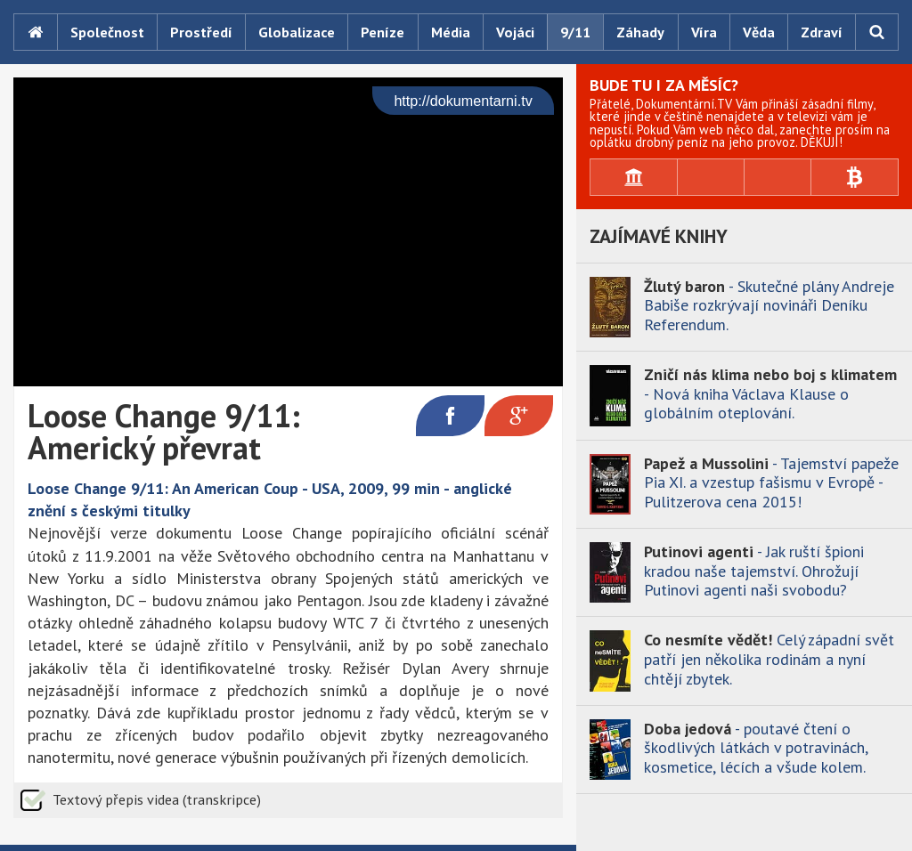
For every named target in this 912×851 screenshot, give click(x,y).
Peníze (382, 32)
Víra (704, 32)
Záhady (640, 32)
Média (450, 32)
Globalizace (296, 32)
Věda (759, 32)
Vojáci (515, 32)
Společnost (107, 32)
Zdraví (822, 32)
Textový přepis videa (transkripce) (157, 799)
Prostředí (201, 32)
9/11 (575, 32)
